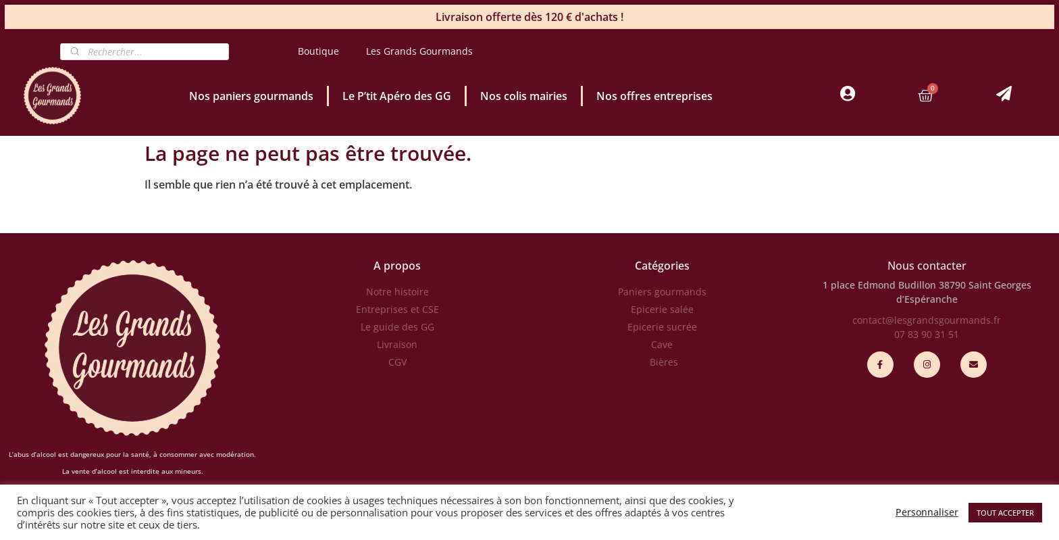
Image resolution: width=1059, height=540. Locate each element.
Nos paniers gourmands (251, 96)
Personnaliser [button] (927, 512)
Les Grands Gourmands (419, 51)
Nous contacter (926, 265)
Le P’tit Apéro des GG (396, 96)
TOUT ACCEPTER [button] (1005, 513)
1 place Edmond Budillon (879, 284)
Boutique (318, 51)
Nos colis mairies (523, 96)
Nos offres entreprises (654, 96)
